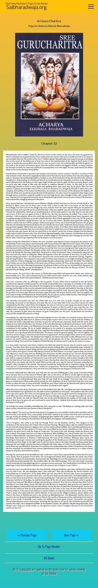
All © (22, 569)
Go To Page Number (49, 546)
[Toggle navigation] (91, 6)
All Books (49, 558)
